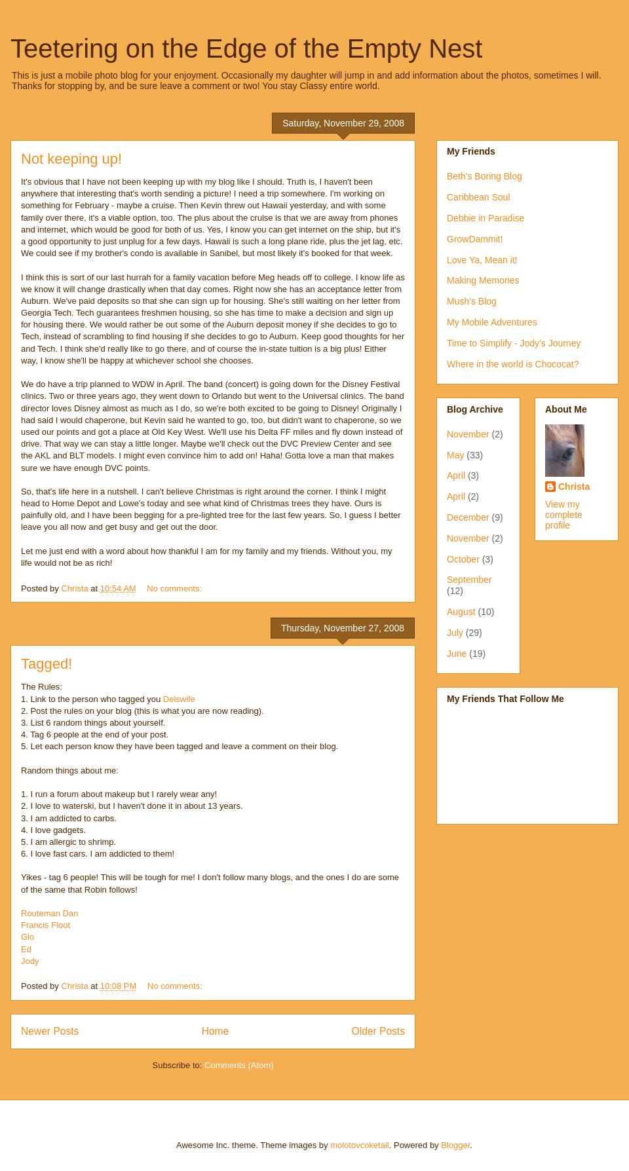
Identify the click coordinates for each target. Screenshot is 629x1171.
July (455, 632)
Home (215, 1031)
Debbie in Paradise (485, 218)
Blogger (455, 1145)
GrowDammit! (475, 239)
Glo (27, 937)
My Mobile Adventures (492, 322)
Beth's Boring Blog (484, 176)
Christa (574, 486)
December (468, 517)
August (461, 611)
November (468, 434)
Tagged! (46, 664)
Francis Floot (45, 925)
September (469, 579)
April (456, 475)
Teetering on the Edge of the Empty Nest (246, 48)
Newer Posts (50, 1031)
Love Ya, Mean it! (482, 260)
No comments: (175, 588)
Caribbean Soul (478, 197)
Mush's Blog (472, 301)
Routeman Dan (49, 913)
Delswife (179, 699)
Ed (26, 949)
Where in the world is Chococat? (513, 364)
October (463, 559)
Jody (30, 961)
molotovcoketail (359, 1145)
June (457, 653)
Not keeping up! (71, 159)
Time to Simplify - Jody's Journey (514, 343)
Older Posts (378, 1031)
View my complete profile (563, 514)
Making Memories (483, 280)
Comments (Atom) (238, 1065)
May (455, 455)
